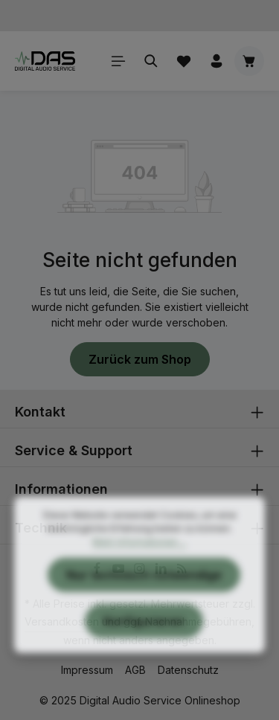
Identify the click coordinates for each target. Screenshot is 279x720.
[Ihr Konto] (216, 61)
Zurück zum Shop (140, 359)
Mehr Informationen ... (139, 563)
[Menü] (118, 61)
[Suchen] (151, 61)
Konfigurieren (144, 642)
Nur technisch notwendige (144, 596)
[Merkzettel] (184, 61)
